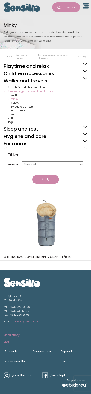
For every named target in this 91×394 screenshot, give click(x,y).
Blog (6, 342)
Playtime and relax (26, 66)
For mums (16, 143)
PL (68, 7)
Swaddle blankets (22, 107)
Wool (14, 114)
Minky (14, 99)
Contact (67, 361)
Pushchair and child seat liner (26, 87)
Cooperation (42, 351)
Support (66, 351)
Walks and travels (25, 80)
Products (11, 351)
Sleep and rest (21, 129)
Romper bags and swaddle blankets (30, 91)
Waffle (15, 95)
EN (73, 7)
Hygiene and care (25, 136)
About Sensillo (15, 361)
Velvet (15, 103)
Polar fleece (18, 110)
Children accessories (29, 73)
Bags (10, 122)
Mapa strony (12, 335)
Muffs (11, 118)
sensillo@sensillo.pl (25, 321)
